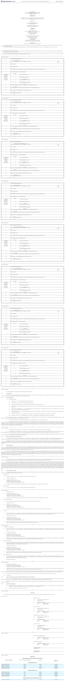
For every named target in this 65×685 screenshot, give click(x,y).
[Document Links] (60, 1)
